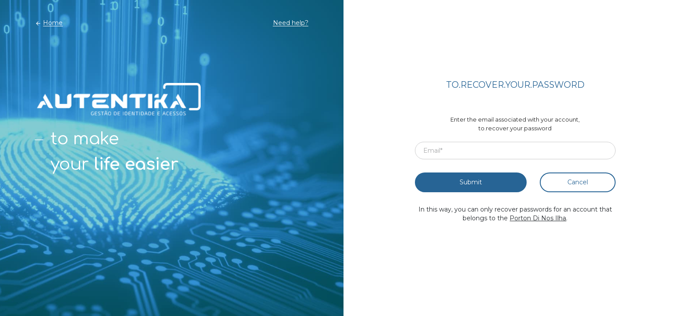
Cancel (577, 182)
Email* (433, 150)
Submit (471, 182)
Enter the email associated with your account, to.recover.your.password (515, 124)
